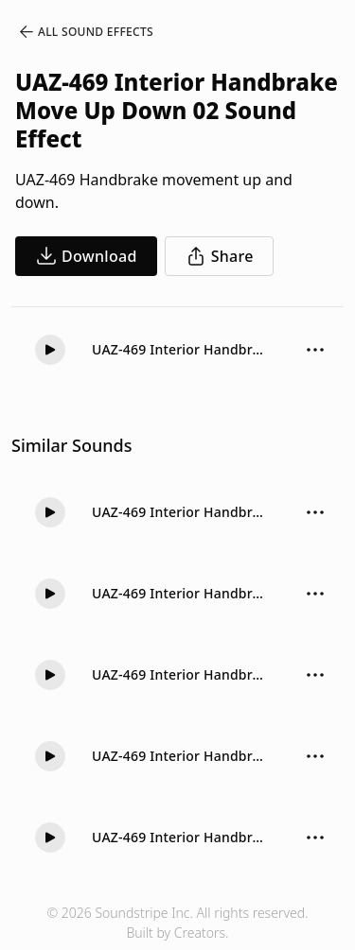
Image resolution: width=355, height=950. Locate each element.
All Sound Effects (85, 32)
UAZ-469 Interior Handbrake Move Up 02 (180, 512)
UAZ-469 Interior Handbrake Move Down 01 (180, 756)
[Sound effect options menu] (315, 350)
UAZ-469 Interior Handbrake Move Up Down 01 (180, 837)
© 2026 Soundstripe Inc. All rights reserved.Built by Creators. (177, 922)
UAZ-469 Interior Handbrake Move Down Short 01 (180, 674)
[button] (50, 350)
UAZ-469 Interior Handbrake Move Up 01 (180, 593)
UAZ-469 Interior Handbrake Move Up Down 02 (180, 349)
